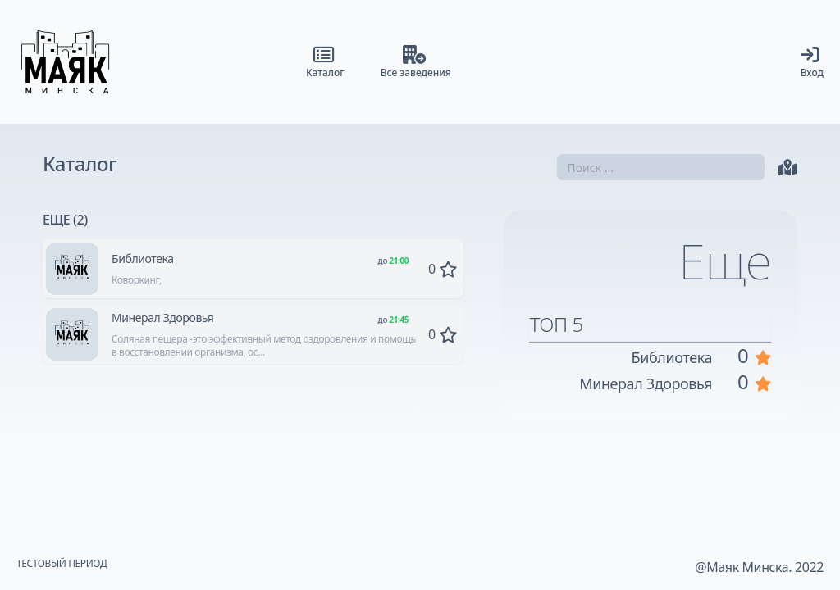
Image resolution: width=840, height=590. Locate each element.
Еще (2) (65, 220)
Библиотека (143, 258)
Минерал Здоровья (163, 317)
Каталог (80, 164)
